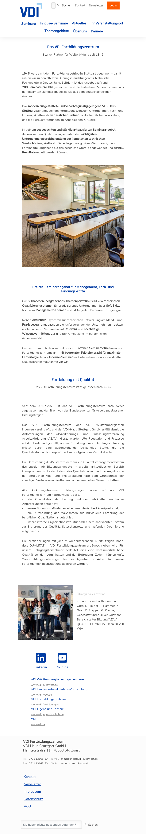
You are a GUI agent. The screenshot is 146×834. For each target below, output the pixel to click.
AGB (27, 806)
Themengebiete (56, 31)
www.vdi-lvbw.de (41, 694)
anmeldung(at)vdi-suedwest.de (79, 759)
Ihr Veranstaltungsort (106, 23)
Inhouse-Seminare (54, 23)
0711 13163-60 (38, 763)
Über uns (80, 31)
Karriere (97, 31)
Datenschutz (33, 799)
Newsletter (96, 5)
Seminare (28, 23)
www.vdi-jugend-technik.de (47, 714)
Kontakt (80, 5)
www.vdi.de (38, 724)
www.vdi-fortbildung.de (45, 704)
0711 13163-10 (38, 759)
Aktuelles (79, 23)
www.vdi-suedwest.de (44, 684)
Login (113, 5)
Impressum (32, 791)
